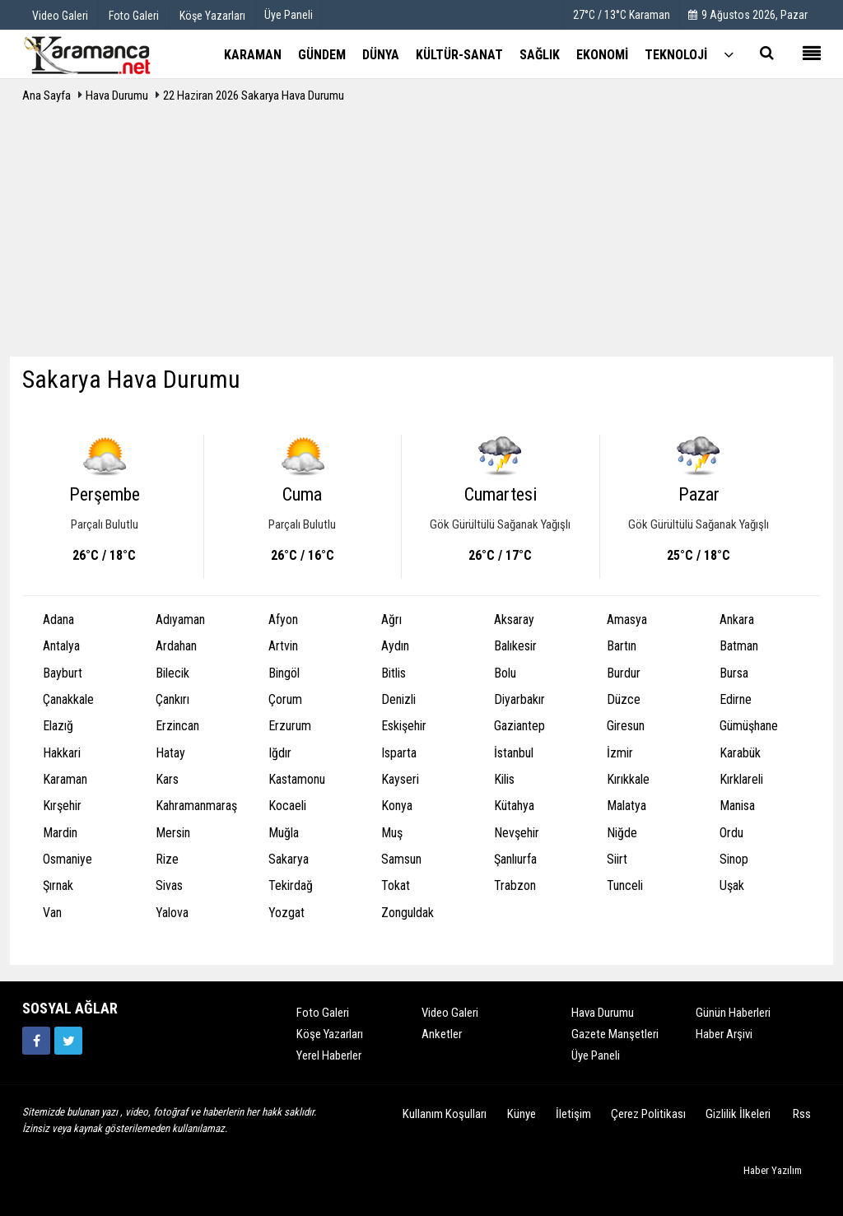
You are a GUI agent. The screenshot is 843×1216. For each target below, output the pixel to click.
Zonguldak (407, 913)
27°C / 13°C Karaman (621, 14)
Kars (167, 779)
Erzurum (289, 726)
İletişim (573, 1114)
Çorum (285, 699)
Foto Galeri (322, 1012)
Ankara (737, 620)
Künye (521, 1114)
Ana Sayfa (46, 95)
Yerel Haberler (328, 1055)
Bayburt (62, 673)
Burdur (623, 673)
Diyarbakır (519, 699)
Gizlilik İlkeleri (738, 1114)
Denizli (398, 699)
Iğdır (279, 753)
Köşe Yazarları (329, 1034)
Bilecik (172, 673)
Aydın (395, 646)
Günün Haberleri (733, 1012)
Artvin (283, 646)
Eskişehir (403, 726)
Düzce (623, 699)
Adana (58, 620)
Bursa (734, 673)
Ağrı (391, 620)
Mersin (173, 833)
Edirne (736, 699)
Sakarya (288, 859)
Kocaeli (287, 806)
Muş (392, 833)
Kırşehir (62, 806)
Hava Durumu (118, 95)
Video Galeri (450, 1012)
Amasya (627, 620)
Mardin (60, 833)
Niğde (622, 833)
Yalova (172, 913)
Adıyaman (180, 620)
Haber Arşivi (724, 1034)
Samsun (401, 859)
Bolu (505, 673)
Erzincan (177, 726)
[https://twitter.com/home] (68, 1041)
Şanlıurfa (515, 859)
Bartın (621, 646)
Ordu (731, 833)
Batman (739, 646)
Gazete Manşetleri (615, 1034)
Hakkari (62, 753)
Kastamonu (296, 779)
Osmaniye (67, 859)
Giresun (626, 726)
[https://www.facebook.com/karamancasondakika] (36, 1041)
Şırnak (58, 885)
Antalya (61, 646)
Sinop (734, 859)
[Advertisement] (421, 233)
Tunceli (625, 885)
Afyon (283, 620)
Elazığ (58, 726)
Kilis (504, 779)
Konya (396, 806)
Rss (802, 1114)
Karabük (740, 753)
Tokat (395, 885)
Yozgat (286, 913)
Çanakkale (68, 699)
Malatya (626, 806)
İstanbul (513, 753)
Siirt (617, 859)
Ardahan (176, 646)
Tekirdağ (290, 885)
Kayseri (400, 779)
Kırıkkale (628, 779)
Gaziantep (519, 726)
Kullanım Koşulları (445, 1114)
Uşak (732, 885)
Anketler (442, 1034)
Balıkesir (515, 646)
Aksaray (514, 620)
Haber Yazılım (772, 1170)
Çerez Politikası (648, 1114)
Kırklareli (741, 779)
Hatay (170, 753)
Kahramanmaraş (196, 806)
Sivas (169, 885)
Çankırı (172, 699)
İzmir (620, 753)
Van (52, 913)
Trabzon (515, 885)
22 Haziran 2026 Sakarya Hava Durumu (253, 95)
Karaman (65, 779)
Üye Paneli (288, 14)
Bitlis (393, 673)
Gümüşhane (749, 726)
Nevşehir (516, 833)
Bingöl (284, 673)
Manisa (737, 806)
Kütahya (514, 806)
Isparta (399, 753)
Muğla (283, 833)
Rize (167, 859)
